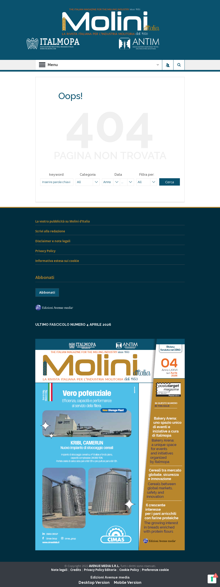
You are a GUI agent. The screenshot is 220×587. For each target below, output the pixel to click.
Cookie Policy (129, 570)
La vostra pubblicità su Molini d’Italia (62, 221)
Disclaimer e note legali (52, 241)
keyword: (56, 174)
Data (118, 174)
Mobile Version (127, 582)
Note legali (59, 570)
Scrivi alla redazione (50, 231)
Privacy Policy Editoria (100, 570)
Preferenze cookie (155, 570)
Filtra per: (146, 174)
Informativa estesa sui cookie (57, 261)
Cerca (169, 182)
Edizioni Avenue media (110, 577)
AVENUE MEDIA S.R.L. (104, 566)
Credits (75, 570)
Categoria (88, 174)
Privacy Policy (45, 251)
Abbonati (47, 292)
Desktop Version (94, 582)
